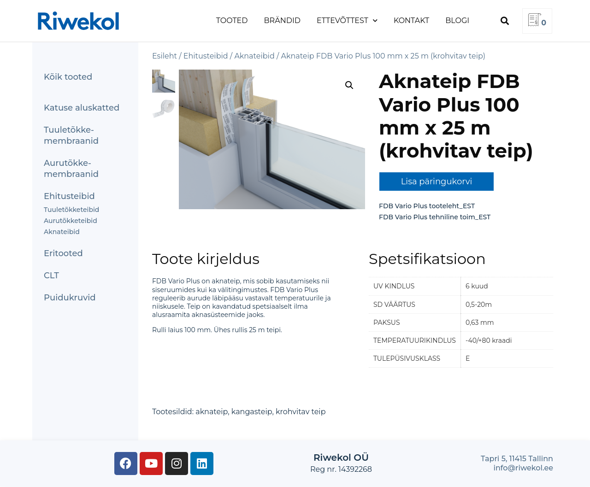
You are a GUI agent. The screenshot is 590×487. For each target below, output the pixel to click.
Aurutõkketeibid (70, 221)
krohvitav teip (301, 411)
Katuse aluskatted (81, 108)
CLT (51, 275)
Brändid (282, 20)
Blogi (457, 20)
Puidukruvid (70, 298)
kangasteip (251, 411)
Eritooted (63, 253)
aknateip (211, 411)
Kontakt (411, 20)
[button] (504, 21)
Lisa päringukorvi (436, 181)
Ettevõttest (347, 20)
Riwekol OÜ (341, 457)
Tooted (232, 20)
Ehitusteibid (69, 196)
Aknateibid (62, 232)
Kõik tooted (68, 77)
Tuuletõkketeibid (71, 209)
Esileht (164, 56)
